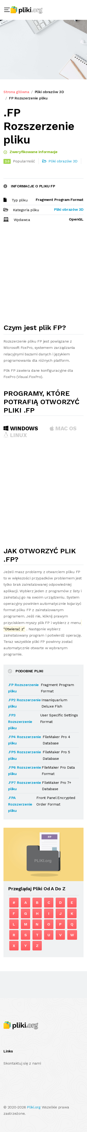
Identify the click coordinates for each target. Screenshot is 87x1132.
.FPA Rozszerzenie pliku (20, 804)
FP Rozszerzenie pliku (28, 98)
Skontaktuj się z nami (22, 1063)
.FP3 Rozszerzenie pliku (20, 721)
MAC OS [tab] (63, 428)
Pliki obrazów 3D (49, 92)
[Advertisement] (43, 275)
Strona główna (16, 92)
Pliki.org (34, 1107)
